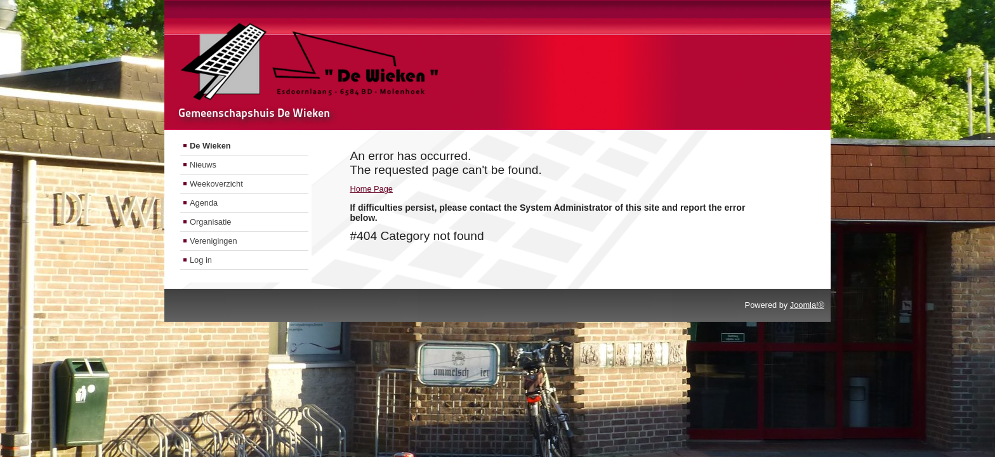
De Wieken (210, 145)
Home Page (371, 189)
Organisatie (210, 222)
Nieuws (203, 164)
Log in (201, 260)
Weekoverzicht (216, 184)
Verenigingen (213, 241)
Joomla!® (807, 305)
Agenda (204, 203)
